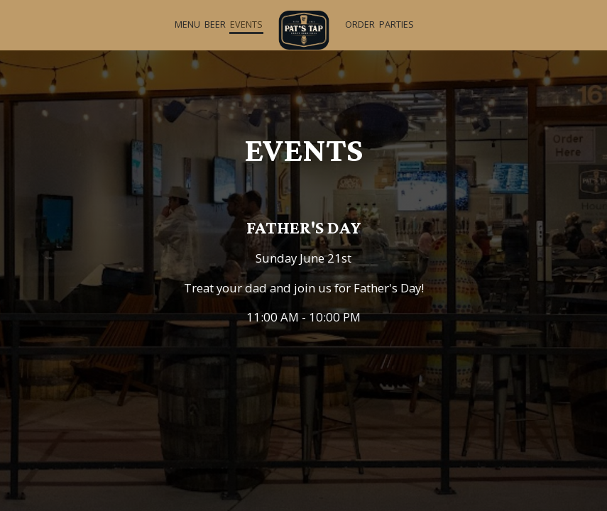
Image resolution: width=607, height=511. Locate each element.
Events (246, 24)
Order (360, 24)
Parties (396, 24)
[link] (304, 30)
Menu (187, 24)
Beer (215, 24)
